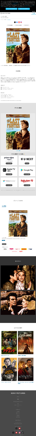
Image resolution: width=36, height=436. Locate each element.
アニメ (18, 406)
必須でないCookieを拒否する (24, 8)
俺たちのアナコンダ (5, 355)
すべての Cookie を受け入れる (11, 8)
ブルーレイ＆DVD (18, 25)
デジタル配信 (10, 25)
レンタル (27, 163)
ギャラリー (26, 25)
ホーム (18, 396)
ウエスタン (9, 19)
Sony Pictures (26, 5)
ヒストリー (18, 414)
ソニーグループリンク (18, 422)
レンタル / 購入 (9, 163)
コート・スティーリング (6, 382)
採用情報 (18, 415)
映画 (18, 399)
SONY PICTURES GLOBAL (18, 423)
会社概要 (18, 411)
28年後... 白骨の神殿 (22, 355)
